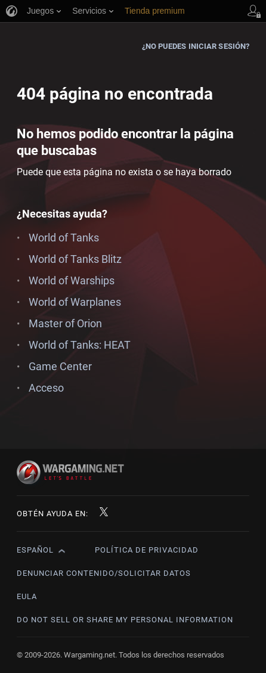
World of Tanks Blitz (75, 259)
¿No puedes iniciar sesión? (196, 46)
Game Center (60, 366)
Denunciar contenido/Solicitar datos (104, 573)
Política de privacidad (147, 549)
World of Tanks (64, 237)
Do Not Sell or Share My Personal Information (125, 619)
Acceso (46, 388)
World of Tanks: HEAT (80, 345)
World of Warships (72, 280)
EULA (27, 596)
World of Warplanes (75, 302)
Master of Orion (65, 323)
